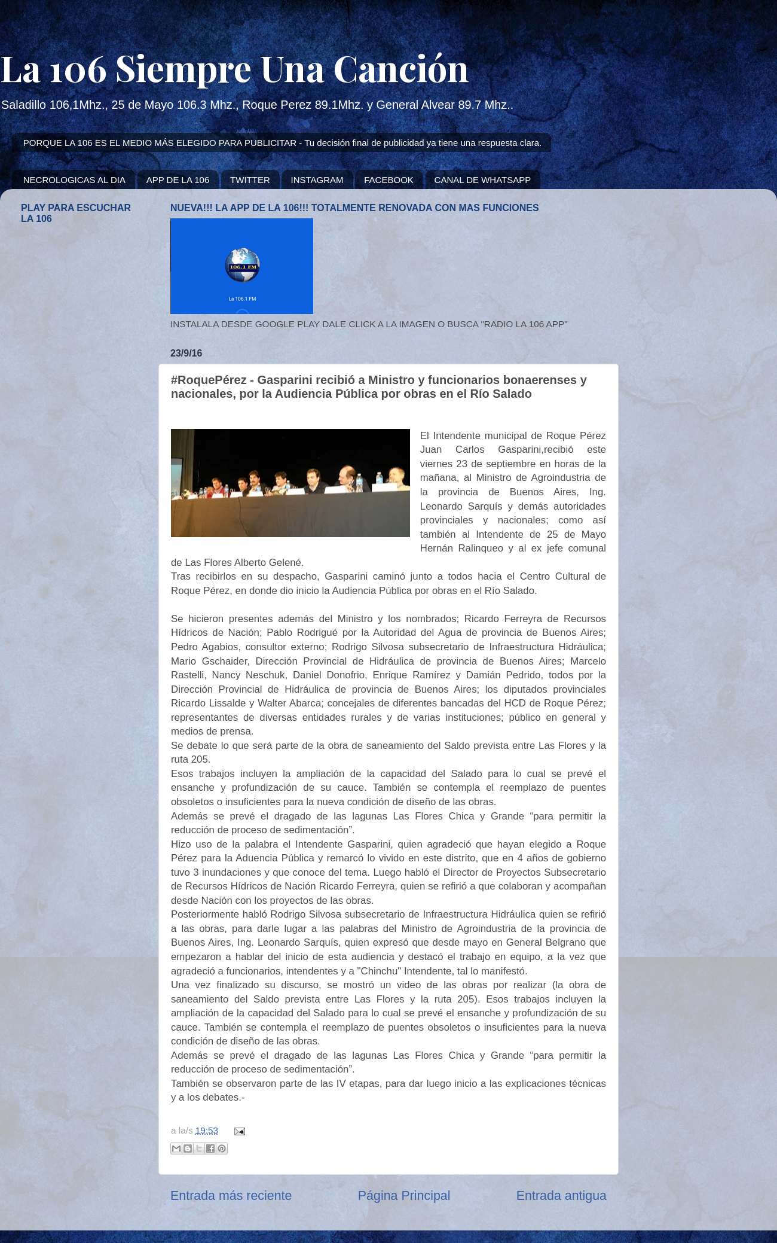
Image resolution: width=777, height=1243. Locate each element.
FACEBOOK (389, 180)
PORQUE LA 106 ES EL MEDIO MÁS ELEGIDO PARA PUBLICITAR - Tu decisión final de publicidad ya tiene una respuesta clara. (282, 143)
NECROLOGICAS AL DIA (74, 180)
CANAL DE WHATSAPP (483, 180)
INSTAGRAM (316, 180)
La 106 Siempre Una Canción (234, 67)
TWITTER (250, 180)
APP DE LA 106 (178, 180)
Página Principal (404, 1196)
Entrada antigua (561, 1196)
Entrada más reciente (231, 1196)
